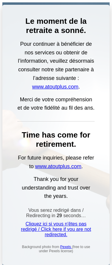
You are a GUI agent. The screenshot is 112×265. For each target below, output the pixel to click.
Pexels (66, 247)
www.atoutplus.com (55, 87)
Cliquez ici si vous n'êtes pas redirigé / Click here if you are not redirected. (56, 229)
